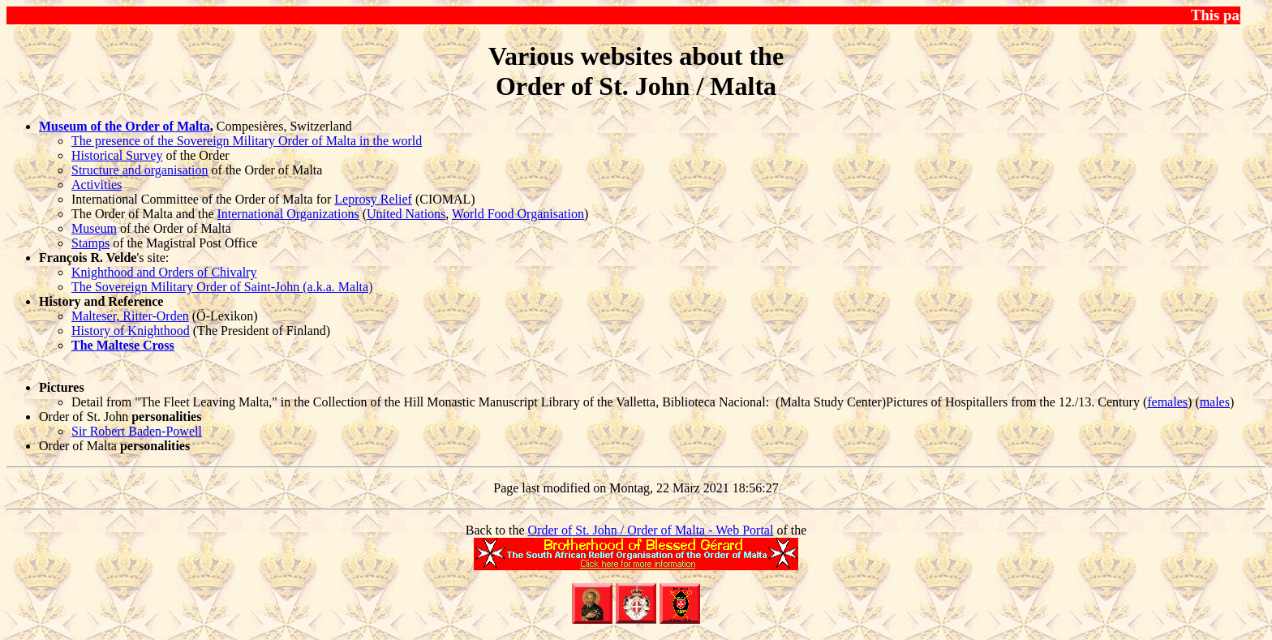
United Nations (406, 214)
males (1215, 402)
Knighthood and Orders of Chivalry (163, 272)
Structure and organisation (139, 170)
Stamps (90, 243)
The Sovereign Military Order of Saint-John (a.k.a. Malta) (221, 287)
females (1167, 402)
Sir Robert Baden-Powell (136, 431)
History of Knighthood (130, 330)
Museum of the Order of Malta (124, 126)
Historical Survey (116, 155)
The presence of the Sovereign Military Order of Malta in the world (246, 141)
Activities (96, 184)
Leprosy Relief (373, 199)
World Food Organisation (518, 214)
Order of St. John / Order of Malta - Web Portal (651, 530)
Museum (94, 228)
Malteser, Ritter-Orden (130, 316)
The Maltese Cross (122, 345)
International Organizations (288, 214)
